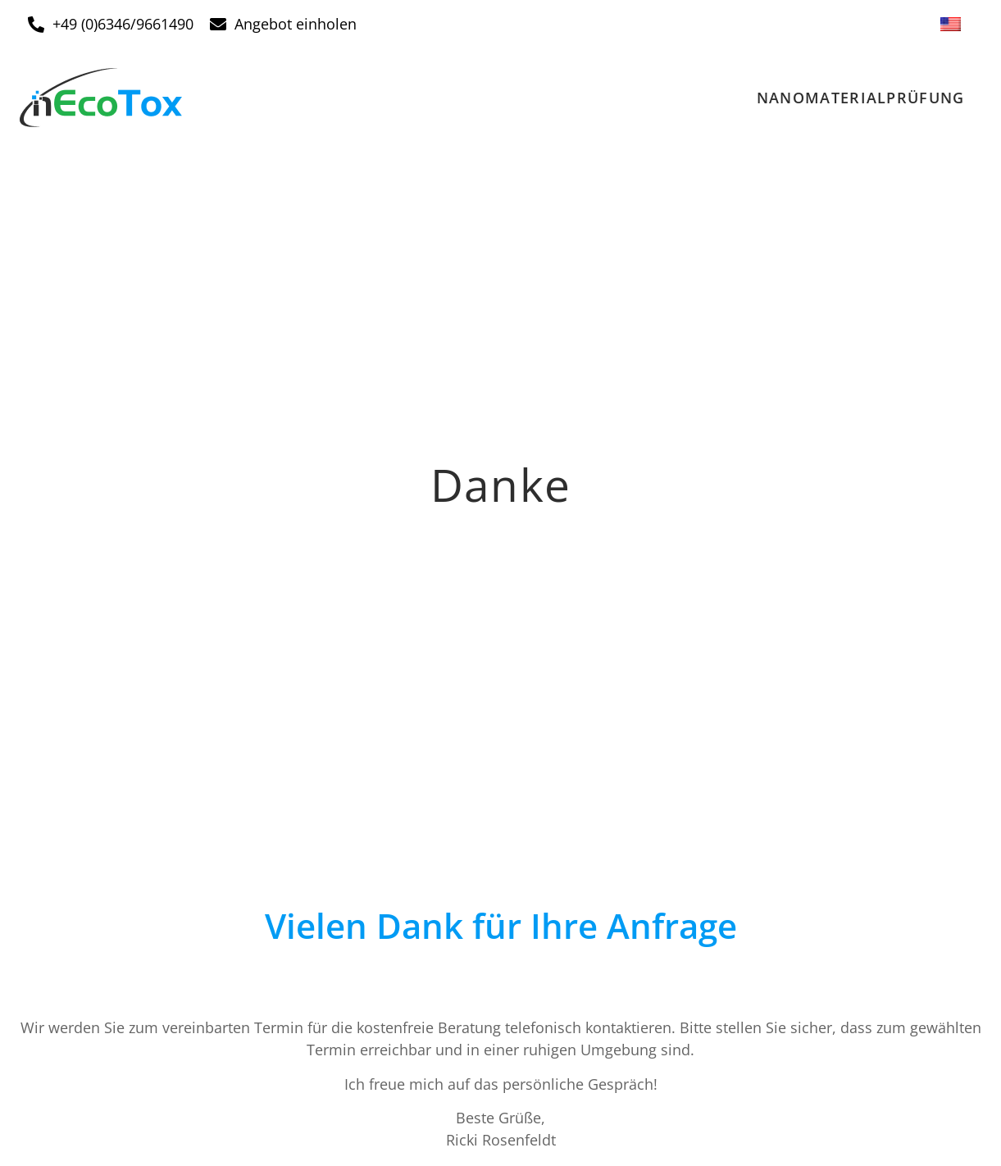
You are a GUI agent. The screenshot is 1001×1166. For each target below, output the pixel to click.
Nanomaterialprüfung (861, 97)
